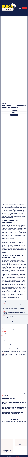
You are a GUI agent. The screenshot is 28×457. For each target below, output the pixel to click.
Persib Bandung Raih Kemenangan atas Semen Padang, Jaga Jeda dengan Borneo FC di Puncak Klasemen (13, 408)
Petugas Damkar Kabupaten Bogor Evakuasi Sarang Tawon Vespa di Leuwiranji (13, 355)
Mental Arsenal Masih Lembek (8, 398)
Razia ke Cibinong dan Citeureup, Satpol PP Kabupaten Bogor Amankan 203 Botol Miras (7, 451)
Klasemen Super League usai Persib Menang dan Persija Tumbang (13, 403)
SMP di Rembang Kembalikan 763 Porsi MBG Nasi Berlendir (21, 444)
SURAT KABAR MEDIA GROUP (18, 456)
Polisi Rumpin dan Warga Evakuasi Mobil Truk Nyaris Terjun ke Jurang (14, 351)
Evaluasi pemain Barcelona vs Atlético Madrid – (12, 304)
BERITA (4, 319)
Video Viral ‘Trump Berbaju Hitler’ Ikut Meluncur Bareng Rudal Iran (14, 313)
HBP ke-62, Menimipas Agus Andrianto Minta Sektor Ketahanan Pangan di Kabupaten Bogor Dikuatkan (13, 322)
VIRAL (4, 311)
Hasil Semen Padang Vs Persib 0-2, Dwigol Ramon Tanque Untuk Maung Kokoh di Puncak (12, 413)
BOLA (4, 303)
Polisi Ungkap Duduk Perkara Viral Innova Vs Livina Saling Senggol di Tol (14, 317)
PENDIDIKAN (3, 331)
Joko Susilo (15, 110)
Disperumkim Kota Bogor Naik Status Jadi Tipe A (10, 348)
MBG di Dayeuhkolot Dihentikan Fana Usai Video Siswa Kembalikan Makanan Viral (13, 309)
